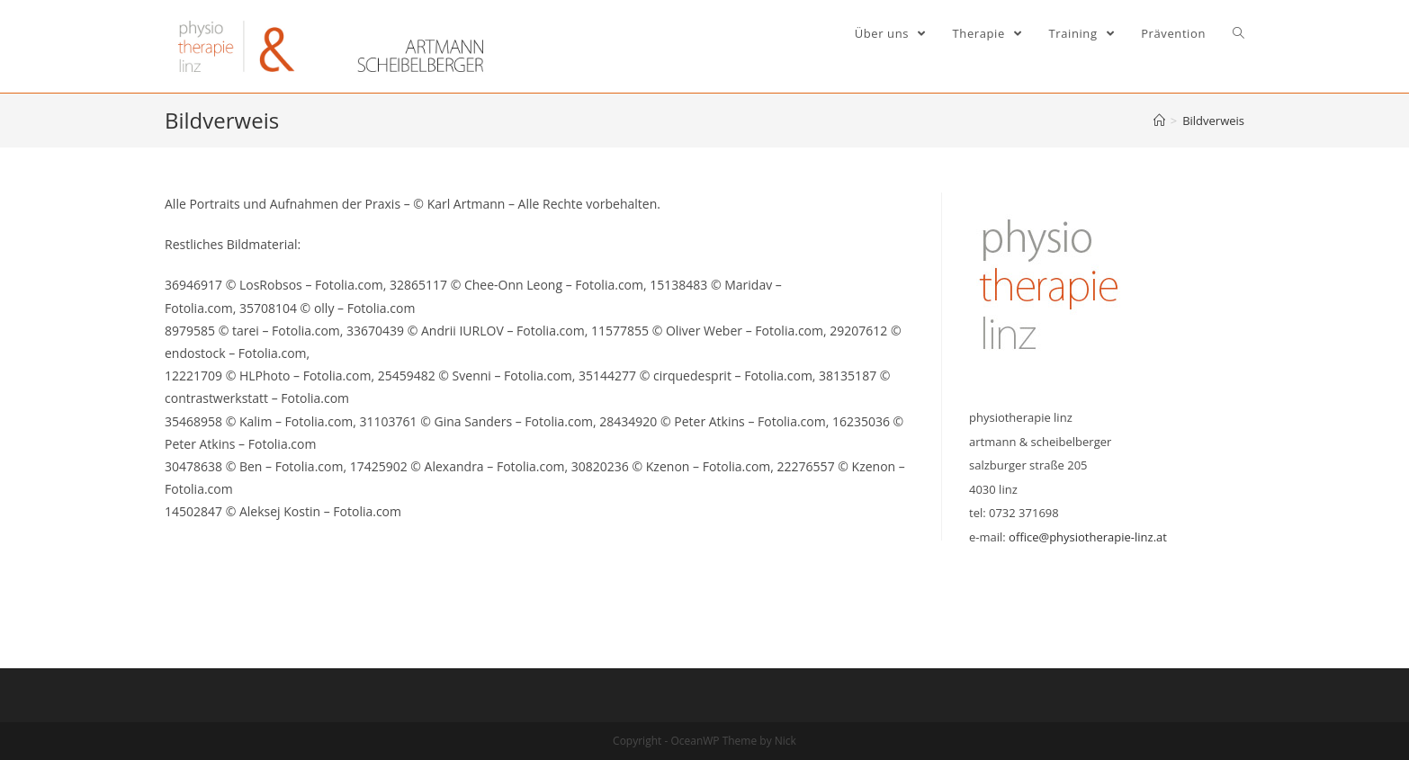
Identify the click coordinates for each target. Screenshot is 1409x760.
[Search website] (1238, 33)
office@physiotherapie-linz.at (1088, 537)
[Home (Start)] (1159, 120)
